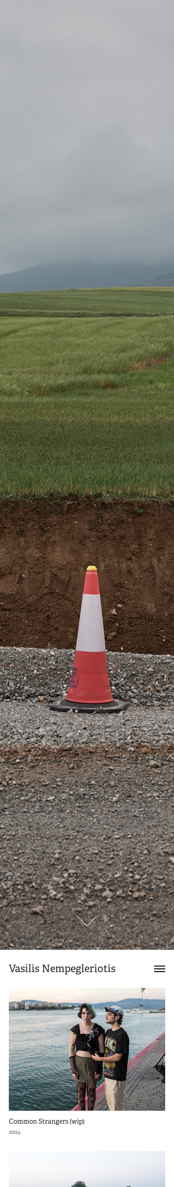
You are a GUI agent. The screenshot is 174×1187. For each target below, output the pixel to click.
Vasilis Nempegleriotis (62, 968)
